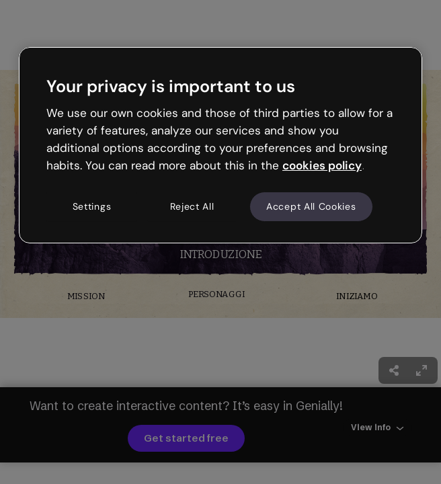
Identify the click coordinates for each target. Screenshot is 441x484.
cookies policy (322, 165)
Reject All (192, 206)
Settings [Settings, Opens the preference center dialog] (92, 206)
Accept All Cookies (311, 206)
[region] (220, 145)
